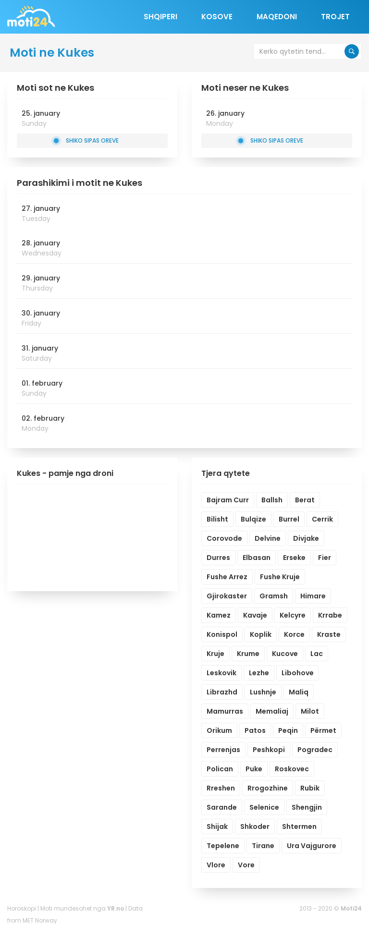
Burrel (289, 519)
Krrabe (330, 615)
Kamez (219, 615)
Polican (220, 769)
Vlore (216, 865)
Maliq (298, 692)
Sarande (222, 807)
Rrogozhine (267, 788)
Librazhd (222, 692)
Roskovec (292, 769)
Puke (254, 769)
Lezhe (259, 673)
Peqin (288, 730)
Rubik (310, 788)
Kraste (329, 634)
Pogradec (314, 749)
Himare (313, 596)
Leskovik (221, 673)
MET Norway (40, 920)
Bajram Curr (228, 500)
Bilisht (217, 519)
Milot (310, 711)
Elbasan (257, 557)
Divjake (306, 538)
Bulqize (253, 519)
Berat (305, 500)
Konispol (222, 634)
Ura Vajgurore (311, 846)
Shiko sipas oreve (86, 140)
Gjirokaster (227, 596)
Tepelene (223, 846)
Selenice (264, 807)
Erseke (294, 557)
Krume (248, 653)
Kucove (285, 653)
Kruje (215, 653)
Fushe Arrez (227, 577)
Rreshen (221, 788)
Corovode (224, 538)
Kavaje (255, 615)
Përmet (323, 730)
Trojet (335, 17)
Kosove (217, 17)
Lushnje (263, 692)
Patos (255, 730)
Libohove (298, 673)
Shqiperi (160, 17)
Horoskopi (21, 908)
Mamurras (225, 711)
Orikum (219, 730)
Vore (246, 865)
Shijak (217, 826)
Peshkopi (269, 749)
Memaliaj (272, 711)
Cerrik (322, 519)
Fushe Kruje (280, 577)
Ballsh (272, 500)
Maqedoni (277, 17)
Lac (316, 653)
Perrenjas (223, 749)
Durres (218, 557)
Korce (294, 634)
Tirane (263, 846)
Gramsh (273, 596)
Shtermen (299, 826)
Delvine (268, 538)
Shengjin (307, 807)
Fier (324, 557)
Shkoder (255, 826)
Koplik (260, 634)
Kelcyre (293, 615)
